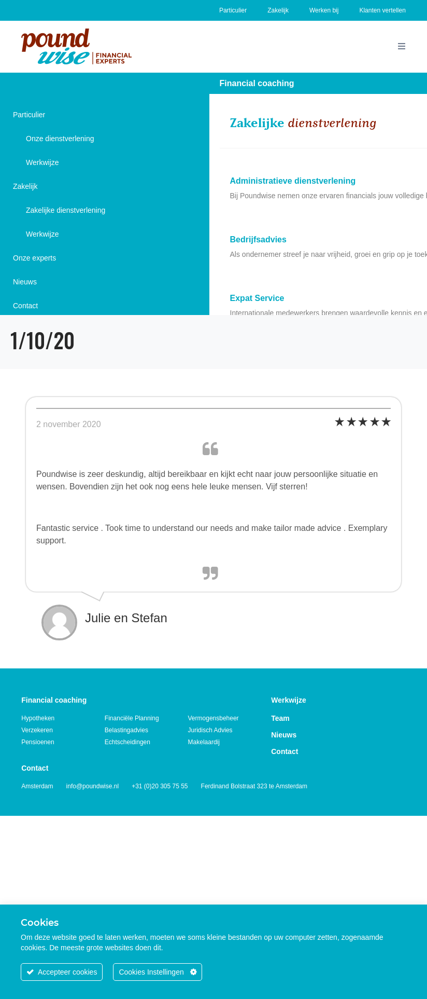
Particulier (233, 10)
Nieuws (25, 282)
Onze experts (34, 258)
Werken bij (323, 10)
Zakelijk (278, 10)
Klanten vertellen (382, 10)
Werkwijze (42, 162)
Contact (25, 306)
